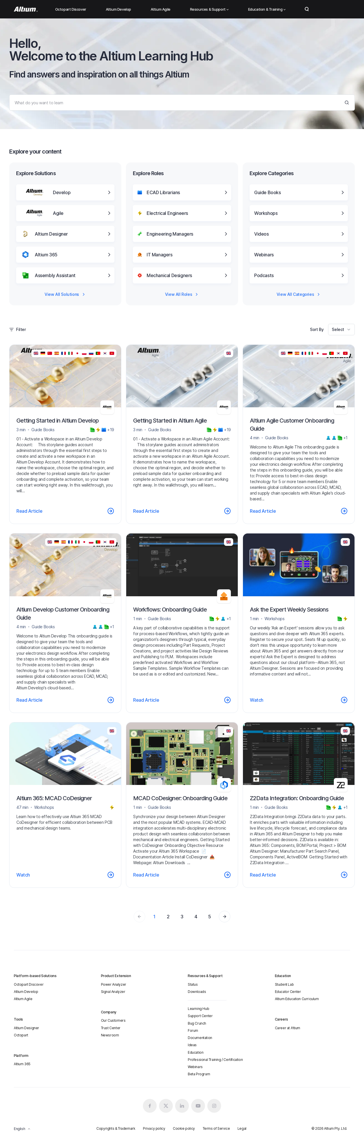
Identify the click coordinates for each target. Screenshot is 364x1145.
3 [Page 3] (182, 916)
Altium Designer (26, 1028)
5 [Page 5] (209, 916)
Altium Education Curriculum (297, 999)
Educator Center (288, 991)
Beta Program (199, 1074)
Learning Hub (198, 1008)
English (22, 1129)
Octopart (21, 1035)
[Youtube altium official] (198, 1106)
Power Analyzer (113, 984)
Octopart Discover (70, 9)
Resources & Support (209, 9)
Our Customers (113, 1020)
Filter (17, 329)
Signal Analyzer (113, 991)
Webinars (195, 1067)
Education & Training (267, 9)
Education (195, 1052)
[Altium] (26, 9)
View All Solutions (65, 294)
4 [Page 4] (196, 916)
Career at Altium (287, 1028)
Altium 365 (22, 1064)
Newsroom (110, 1035)
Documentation (200, 1038)
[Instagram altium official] (214, 1106)
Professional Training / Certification (215, 1059)
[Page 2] (224, 916)
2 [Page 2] (168, 916)
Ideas (192, 1045)
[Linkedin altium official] (182, 1106)
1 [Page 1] (154, 916)
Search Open (307, 9)
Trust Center (110, 1028)
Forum (193, 1030)
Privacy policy (154, 1128)
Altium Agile (160, 9)
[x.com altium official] (166, 1106)
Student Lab (284, 984)
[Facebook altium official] (150, 1106)
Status (193, 984)
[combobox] (341, 329)
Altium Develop (118, 9)
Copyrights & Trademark (115, 1128)
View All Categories (299, 294)
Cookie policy (184, 1128)
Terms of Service (216, 1128)
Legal (241, 1128)
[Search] (182, 102)
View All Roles (182, 294)
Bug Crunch (197, 1023)
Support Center (200, 1016)
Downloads (197, 991)
